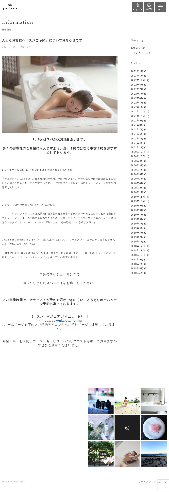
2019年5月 (137, 223)
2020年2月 (137, 187)
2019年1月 (137, 241)
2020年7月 (137, 169)
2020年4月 (137, 183)
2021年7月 (137, 129)
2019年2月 (137, 237)
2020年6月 (137, 174)
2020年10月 (138, 156)
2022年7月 (137, 89)
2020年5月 (137, 178)
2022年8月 (137, 84)
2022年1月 (137, 107)
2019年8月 (137, 210)
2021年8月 (137, 125)
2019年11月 (138, 196)
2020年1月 (137, 192)
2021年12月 (138, 111)
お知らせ (136, 48)
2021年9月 (137, 120)
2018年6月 (137, 268)
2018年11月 (138, 250)
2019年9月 (137, 205)
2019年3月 (137, 232)
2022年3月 (137, 102)
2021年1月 (137, 147)
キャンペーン (138, 52)
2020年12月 (138, 151)
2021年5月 (137, 138)
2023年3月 (137, 71)
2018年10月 (138, 254)
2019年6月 (137, 219)
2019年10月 (138, 201)
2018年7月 (137, 264)
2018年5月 (137, 272)
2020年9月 (137, 161)
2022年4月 (137, 98)
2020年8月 (137, 165)
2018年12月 (138, 246)
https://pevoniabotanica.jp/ (61, 320)
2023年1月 (137, 75)
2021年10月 (138, 116)
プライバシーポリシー (151, 481)
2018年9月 (137, 259)
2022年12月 (138, 80)
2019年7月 (137, 214)
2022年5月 (137, 93)
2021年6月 (137, 133)
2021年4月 (137, 143)
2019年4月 (137, 228)
